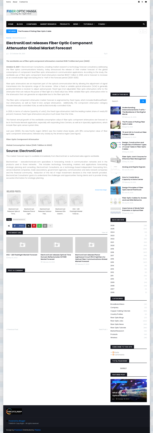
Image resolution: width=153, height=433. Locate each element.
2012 (128, 272)
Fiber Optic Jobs (128, 321)
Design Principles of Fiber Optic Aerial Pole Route (132, 189)
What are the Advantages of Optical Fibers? (126, 394)
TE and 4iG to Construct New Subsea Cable (134, 133)
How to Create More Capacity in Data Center (132, 178)
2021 (128, 242)
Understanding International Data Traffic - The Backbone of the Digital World (134, 111)
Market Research (19, 38)
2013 (128, 269)
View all (104, 232)
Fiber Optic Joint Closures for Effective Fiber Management (134, 158)
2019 (128, 249)
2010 (128, 279)
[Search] (125, 101)
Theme (38, 430)
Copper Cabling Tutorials (128, 311)
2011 (128, 275)
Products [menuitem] (65, 24)
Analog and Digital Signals (133, 167)
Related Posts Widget (101, 190)
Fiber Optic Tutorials (128, 327)
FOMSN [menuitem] (101, 24)
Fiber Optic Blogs (128, 317)
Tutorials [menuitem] (88, 24)
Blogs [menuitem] (20, 24)
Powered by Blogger (15, 421)
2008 (128, 286)
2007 (128, 289)
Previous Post (13, 329)
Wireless (128, 337)
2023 (128, 235)
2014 (128, 265)
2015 (128, 262)
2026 (128, 225)
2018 (128, 252)
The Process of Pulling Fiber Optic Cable (34, 31)
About (15, 2)
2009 (128, 282)
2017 (128, 255)
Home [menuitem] (10, 24)
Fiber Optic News (128, 324)
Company (128, 307)
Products (128, 334)
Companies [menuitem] (31, 24)
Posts (116, 352)
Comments (118, 355)
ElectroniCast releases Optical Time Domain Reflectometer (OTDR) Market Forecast (56, 257)
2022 (128, 239)
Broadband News (128, 304)
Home (8, 2)
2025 (128, 229)
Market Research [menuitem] (48, 24)
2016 (128, 259)
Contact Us (23, 2)
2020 (128, 245)
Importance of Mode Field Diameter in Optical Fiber (133, 209)
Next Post (102, 329)
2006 (128, 292)
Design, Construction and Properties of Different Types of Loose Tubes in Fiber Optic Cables (134, 145)
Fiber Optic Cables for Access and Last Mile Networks (134, 199)
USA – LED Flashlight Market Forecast (21, 255)
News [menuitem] (75, 24)
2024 (128, 232)
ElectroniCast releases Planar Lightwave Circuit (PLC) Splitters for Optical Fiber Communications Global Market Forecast (91, 258)
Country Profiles (128, 314)
